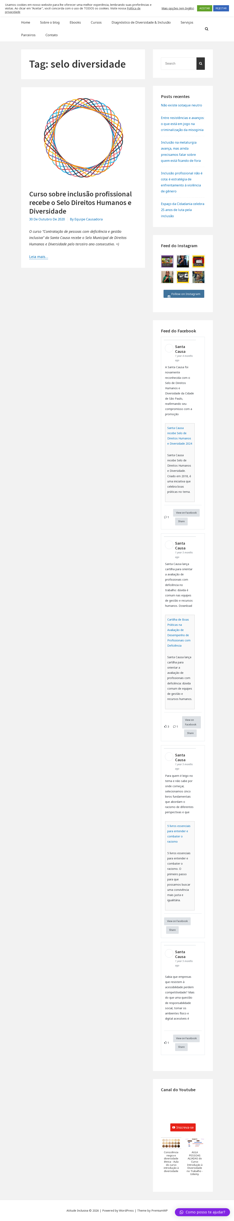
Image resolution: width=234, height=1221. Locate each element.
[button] (171, 1157)
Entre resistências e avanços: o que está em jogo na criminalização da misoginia (182, 124)
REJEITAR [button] (221, 8)
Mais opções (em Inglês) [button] (178, 8)
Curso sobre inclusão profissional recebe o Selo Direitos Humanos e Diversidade (80, 202)
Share (181, 521)
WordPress (126, 1210)
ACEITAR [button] (204, 8)
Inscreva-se (183, 1127)
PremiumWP (159, 1210)
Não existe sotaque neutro (181, 105)
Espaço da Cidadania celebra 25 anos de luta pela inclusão (182, 210)
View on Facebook (186, 512)
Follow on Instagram (184, 294)
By (86, 219)
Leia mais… (38, 256)
